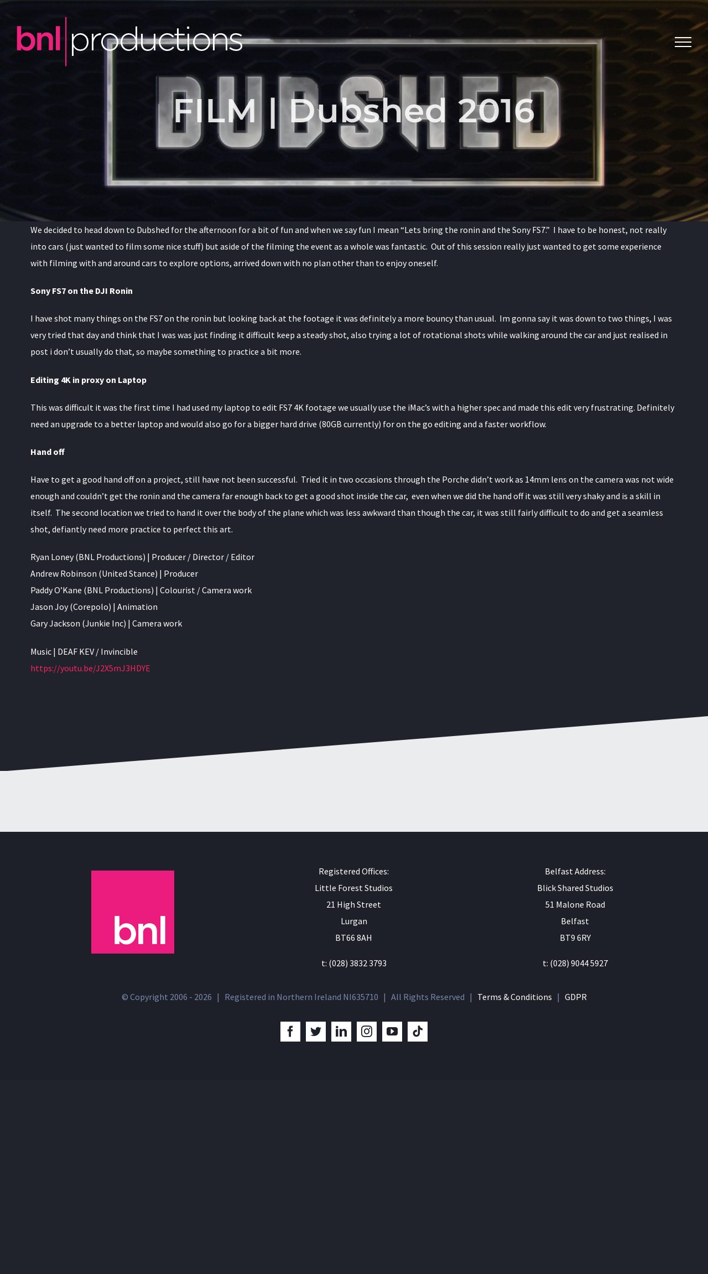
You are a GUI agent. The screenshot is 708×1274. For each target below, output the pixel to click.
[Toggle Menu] (683, 42)
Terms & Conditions (514, 1191)
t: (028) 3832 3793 (354, 1157)
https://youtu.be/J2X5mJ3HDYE (90, 668)
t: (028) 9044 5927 (575, 1157)
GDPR (576, 1191)
